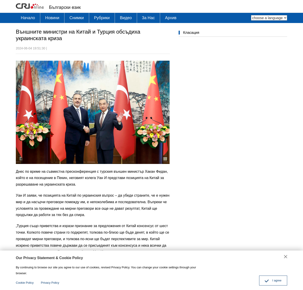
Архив (170, 18)
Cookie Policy (25, 282)
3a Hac (148, 18)
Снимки (76, 18)
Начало (28, 18)
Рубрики (102, 18)
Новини (52, 18)
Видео (126, 18)
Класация (191, 33)
